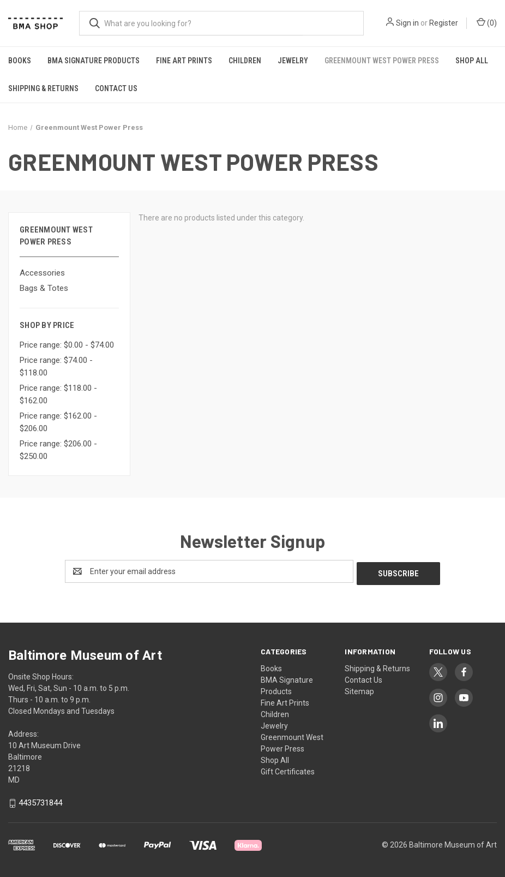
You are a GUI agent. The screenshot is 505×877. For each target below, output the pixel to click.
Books (19, 60)
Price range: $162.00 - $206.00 (58, 422)
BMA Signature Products (93, 60)
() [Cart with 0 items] (487, 22)
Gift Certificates (288, 769)
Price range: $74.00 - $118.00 (56, 366)
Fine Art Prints (184, 60)
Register (443, 23)
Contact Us (116, 88)
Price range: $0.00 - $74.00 (67, 345)
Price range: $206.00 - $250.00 (58, 450)
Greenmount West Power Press (381, 60)
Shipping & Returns (43, 88)
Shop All (471, 60)
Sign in (407, 23)
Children (245, 60)
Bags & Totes (44, 288)
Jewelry (293, 60)
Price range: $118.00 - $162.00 (58, 394)
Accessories (42, 273)
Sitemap (359, 689)
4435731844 (40, 801)
